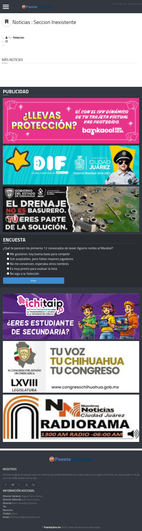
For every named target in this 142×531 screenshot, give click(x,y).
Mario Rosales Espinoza (20, 503)
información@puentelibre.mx (21, 517)
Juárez (10, 513)
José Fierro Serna (21, 499)
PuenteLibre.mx (52, 527)
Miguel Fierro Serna (22, 496)
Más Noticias (12, 59)
